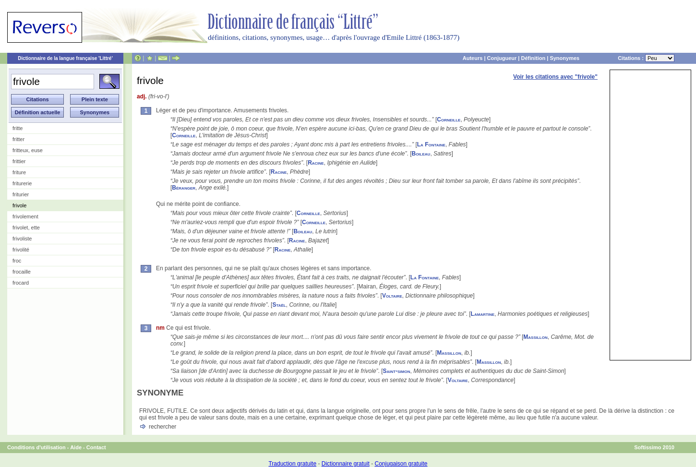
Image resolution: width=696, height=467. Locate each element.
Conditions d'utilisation (36, 447)
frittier (19, 161)
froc (16, 260)
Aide (76, 447)
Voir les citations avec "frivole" (555, 76)
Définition (533, 58)
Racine (316, 162)
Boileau (420, 153)
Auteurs (473, 58)
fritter (18, 139)
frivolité (20, 249)
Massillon (535, 337)
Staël (279, 304)
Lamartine (483, 314)
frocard (20, 283)
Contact (96, 447)
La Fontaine (431, 144)
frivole (19, 205)
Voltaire (392, 295)
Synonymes (564, 58)
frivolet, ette (26, 227)
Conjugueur (502, 58)
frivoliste (22, 238)
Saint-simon (396, 371)
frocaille (21, 272)
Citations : (646, 58)
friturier (20, 194)
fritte (17, 128)
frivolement (25, 216)
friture (19, 172)
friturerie (22, 183)
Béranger (183, 187)
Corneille (448, 119)
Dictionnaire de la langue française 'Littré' (65, 58)
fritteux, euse (27, 150)
